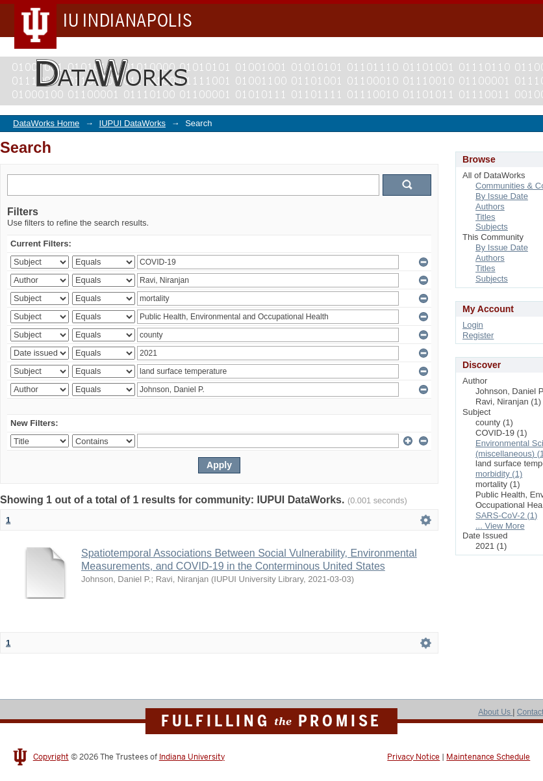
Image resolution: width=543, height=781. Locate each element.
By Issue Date (501, 196)
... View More (500, 526)
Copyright (51, 757)
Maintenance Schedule (488, 757)
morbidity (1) (498, 474)
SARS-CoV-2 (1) (506, 515)
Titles (485, 217)
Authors (490, 206)
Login (472, 325)
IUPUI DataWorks (132, 123)
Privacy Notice (413, 757)
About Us (495, 712)
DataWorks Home (46, 123)
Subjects (491, 227)
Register (478, 335)
